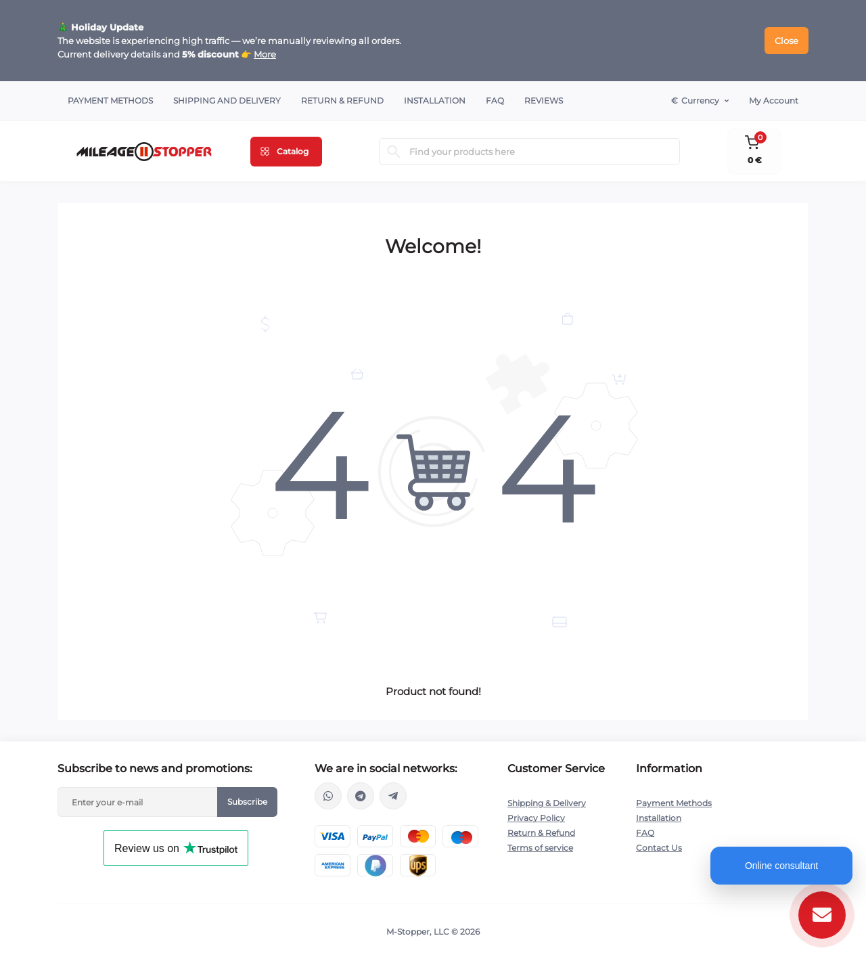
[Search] (394, 151)
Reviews (543, 100)
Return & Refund (342, 100)
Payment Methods (110, 100)
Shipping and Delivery (227, 100)
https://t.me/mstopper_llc (360, 795)
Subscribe (247, 802)
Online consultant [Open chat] (781, 865)
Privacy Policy (536, 818)
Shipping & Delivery (546, 803)
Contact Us (659, 848)
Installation (434, 100)
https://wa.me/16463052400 (328, 795)
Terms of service (540, 848)
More (265, 54)
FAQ (495, 100)
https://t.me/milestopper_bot (393, 795)
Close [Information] (786, 40)
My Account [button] (773, 100)
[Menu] (286, 151)
